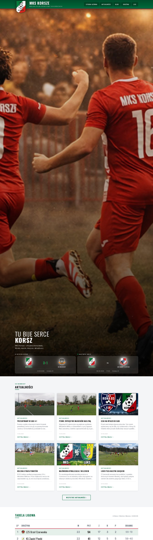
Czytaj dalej (23, 437)
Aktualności (106, 4)
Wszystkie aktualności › (76, 497)
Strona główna (91, 4)
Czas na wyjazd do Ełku (110, 421)
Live (134, 4)
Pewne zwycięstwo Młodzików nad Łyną (75, 421)
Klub (117, 4)
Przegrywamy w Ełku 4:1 (27, 421)
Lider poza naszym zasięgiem (112, 471)
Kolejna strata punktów (27, 471)
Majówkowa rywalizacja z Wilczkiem (74, 471)
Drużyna (126, 4)
